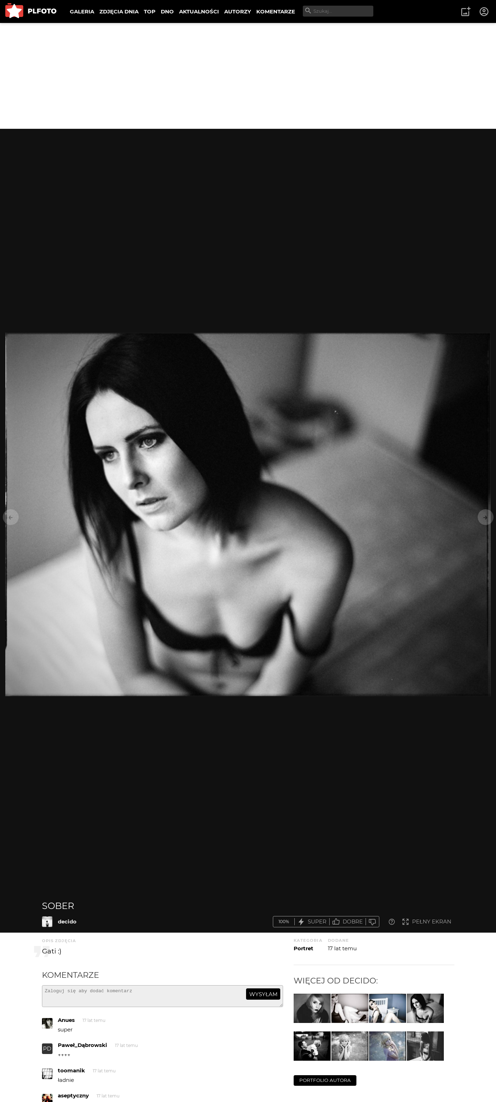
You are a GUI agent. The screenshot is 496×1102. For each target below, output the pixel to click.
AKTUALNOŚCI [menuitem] (199, 11)
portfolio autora (325, 1080)
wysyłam (263, 994)
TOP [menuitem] (149, 11)
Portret (303, 948)
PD (47, 1051)
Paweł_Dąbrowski (82, 1048)
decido (67, 921)
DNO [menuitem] (167, 11)
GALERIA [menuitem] (82, 11)
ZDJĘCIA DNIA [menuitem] (119, 11)
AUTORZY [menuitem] (237, 11)
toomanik (71, 1073)
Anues (66, 1023)
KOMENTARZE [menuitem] (275, 11)
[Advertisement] (248, 75)
